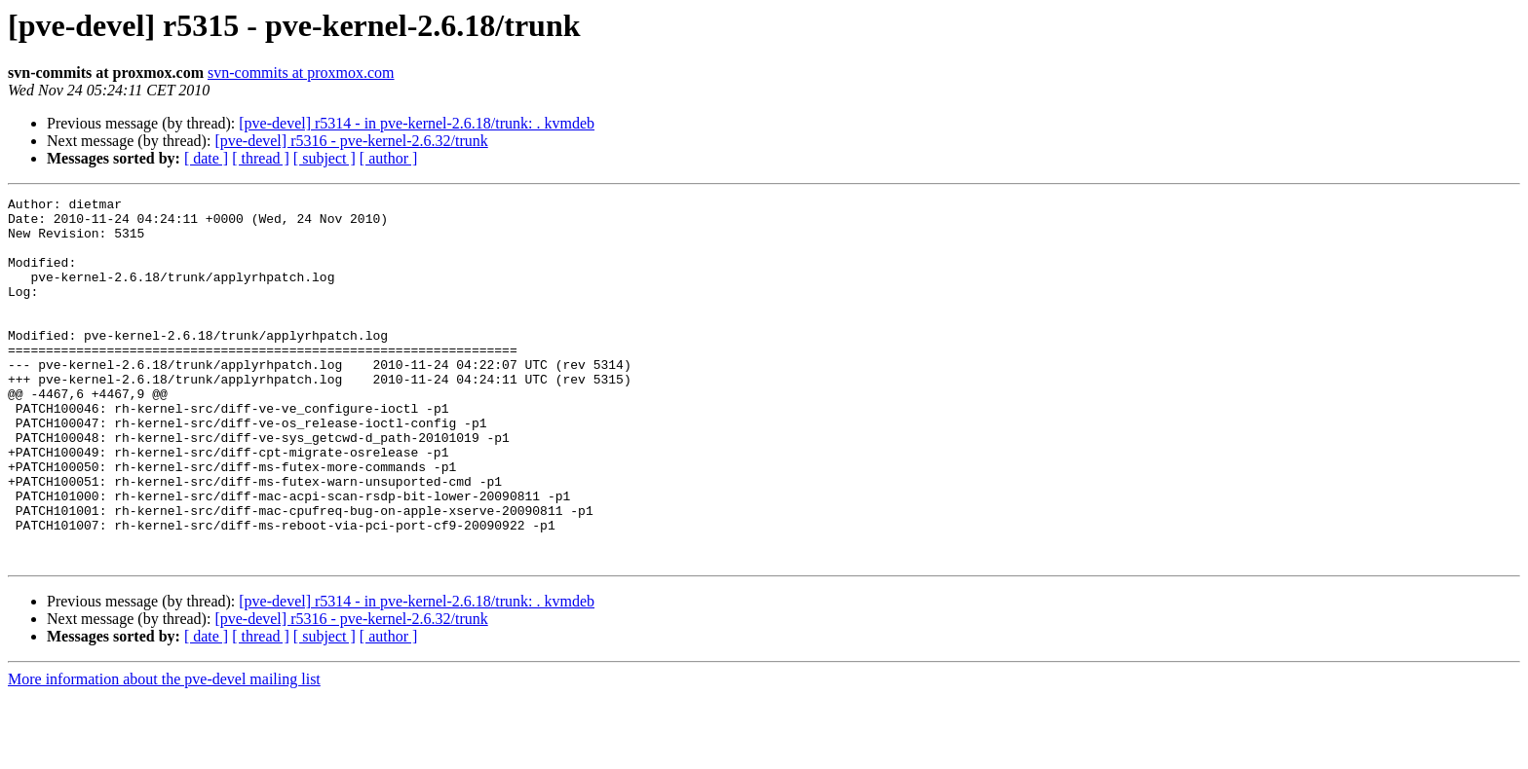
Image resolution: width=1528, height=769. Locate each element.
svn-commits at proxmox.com (301, 72)
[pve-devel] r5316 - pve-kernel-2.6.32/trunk (350, 140)
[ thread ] (260, 158)
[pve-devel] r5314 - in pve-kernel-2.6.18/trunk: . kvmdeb (416, 123)
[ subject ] (324, 158)
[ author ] (389, 158)
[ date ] (206, 158)
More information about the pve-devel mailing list (164, 752)
